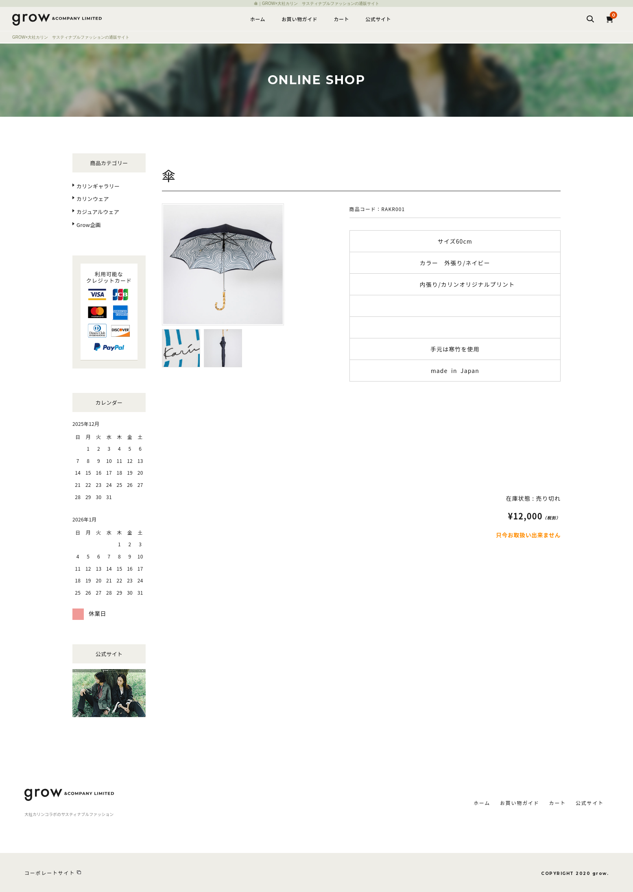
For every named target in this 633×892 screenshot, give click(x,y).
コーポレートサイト (49, 873)
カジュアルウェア (97, 212)
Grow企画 (88, 225)
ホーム (257, 18)
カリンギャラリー (98, 186)
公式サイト (378, 18)
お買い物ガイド (299, 18)
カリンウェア (92, 199)
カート (341, 18)
